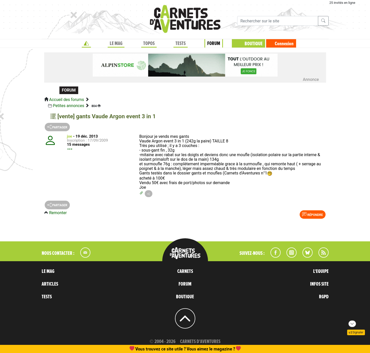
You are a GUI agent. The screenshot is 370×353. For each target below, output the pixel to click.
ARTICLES (50, 284)
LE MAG (116, 43)
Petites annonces (68, 105)
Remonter (58, 212)
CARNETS (185, 271)
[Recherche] (277, 21)
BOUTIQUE (254, 43)
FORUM (213, 43)
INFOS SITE (319, 284)
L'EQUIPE (321, 271)
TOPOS (149, 43)
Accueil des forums (66, 99)
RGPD (324, 296)
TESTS (180, 43)
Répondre (312, 214)
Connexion (284, 43)
